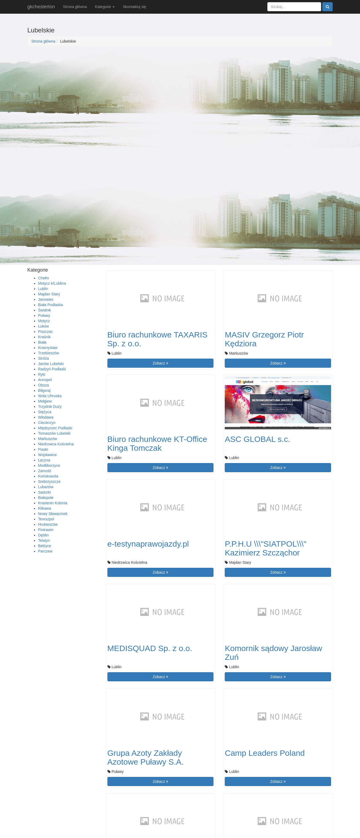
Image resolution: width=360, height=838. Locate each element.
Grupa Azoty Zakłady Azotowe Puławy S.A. (145, 757)
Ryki (41, 374)
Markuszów (47, 439)
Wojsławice (47, 455)
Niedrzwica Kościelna (56, 444)
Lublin (43, 289)
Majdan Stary (49, 294)
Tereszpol (46, 519)
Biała (42, 342)
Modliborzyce (49, 465)
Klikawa (44, 508)
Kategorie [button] (105, 7)
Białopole (46, 497)
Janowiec (46, 299)
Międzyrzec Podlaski (55, 428)
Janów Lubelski (51, 364)
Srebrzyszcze (49, 481)
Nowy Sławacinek (53, 514)
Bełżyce (44, 546)
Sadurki (44, 492)
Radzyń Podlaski (52, 369)
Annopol (45, 380)
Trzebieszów (48, 353)
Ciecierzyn (46, 422)
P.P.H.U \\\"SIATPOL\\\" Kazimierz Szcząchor (265, 548)
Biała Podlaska (50, 305)
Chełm (43, 278)
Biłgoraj (44, 390)
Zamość (44, 471)
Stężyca (44, 412)
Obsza (43, 385)
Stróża (43, 358)
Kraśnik (44, 337)
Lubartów (46, 487)
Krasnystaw (47, 347)
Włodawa (46, 417)
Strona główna (75, 7)
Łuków (43, 326)
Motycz (44, 321)
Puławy (44, 315)
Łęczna (44, 460)
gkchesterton (41, 6)
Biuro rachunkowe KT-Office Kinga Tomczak (157, 443)
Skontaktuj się (134, 7)
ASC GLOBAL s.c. (257, 439)
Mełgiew (45, 401)
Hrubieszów (48, 524)
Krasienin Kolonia (52, 503)
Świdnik (44, 310)
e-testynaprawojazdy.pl (148, 543)
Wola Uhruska (50, 396)
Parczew (45, 551)
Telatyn (44, 540)
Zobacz (160, 363)
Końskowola (48, 476)
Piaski (43, 449)
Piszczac (45, 331)
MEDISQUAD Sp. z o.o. (149, 648)
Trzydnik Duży (50, 406)
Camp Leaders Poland (265, 753)
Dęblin (43, 535)
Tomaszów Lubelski (54, 433)
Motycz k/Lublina (52, 283)
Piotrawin (46, 530)
